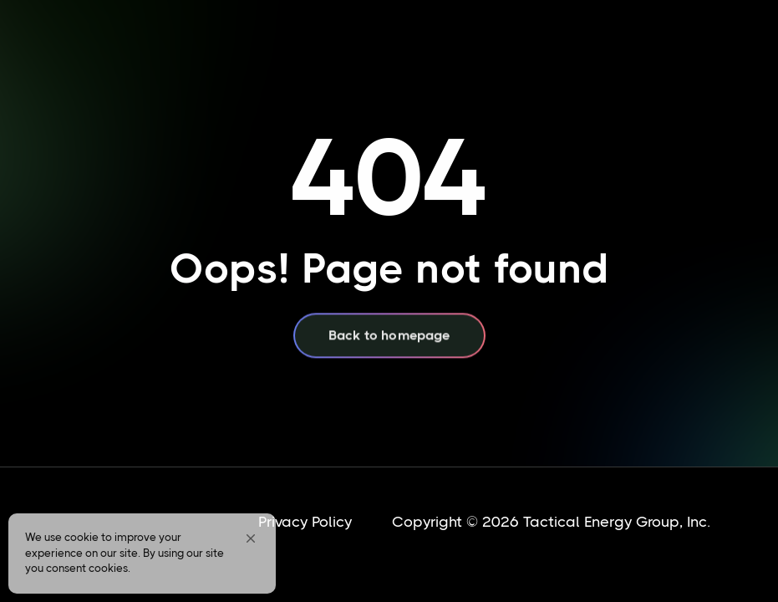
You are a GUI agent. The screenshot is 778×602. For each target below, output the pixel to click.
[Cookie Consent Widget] (142, 553)
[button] (251, 538)
